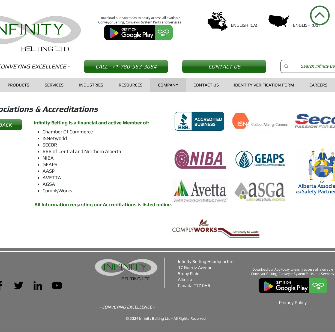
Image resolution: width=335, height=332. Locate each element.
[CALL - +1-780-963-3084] (126, 66)
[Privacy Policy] (292, 302)
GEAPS (50, 164)
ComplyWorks (57, 190)
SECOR (50, 145)
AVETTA (52, 177)
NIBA (48, 158)
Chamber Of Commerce (68, 131)
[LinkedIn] (38, 285)
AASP (49, 171)
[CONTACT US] (224, 66)
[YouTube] (57, 285)
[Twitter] (19, 285)
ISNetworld (55, 138)
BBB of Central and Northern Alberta (82, 151)
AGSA (49, 184)
